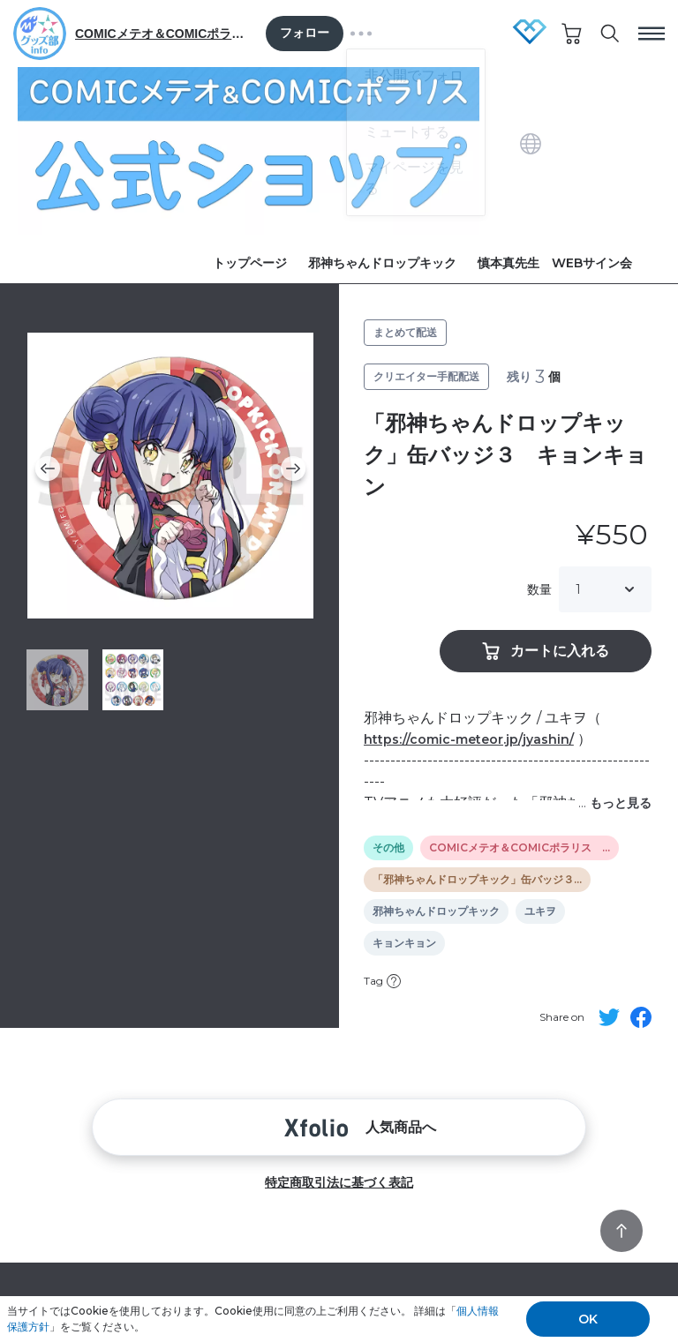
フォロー (304, 33)
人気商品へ (339, 1127)
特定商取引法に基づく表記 (339, 1182)
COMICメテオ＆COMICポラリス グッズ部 (163, 33)
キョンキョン (404, 943)
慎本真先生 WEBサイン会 (555, 263)
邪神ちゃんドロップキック (382, 263)
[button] (47, 468)
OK (588, 1319)
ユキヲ (540, 911)
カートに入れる (545, 651)
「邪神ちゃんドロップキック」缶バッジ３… (477, 879)
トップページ (250, 263)
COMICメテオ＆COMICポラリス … (519, 848)
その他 (388, 848)
